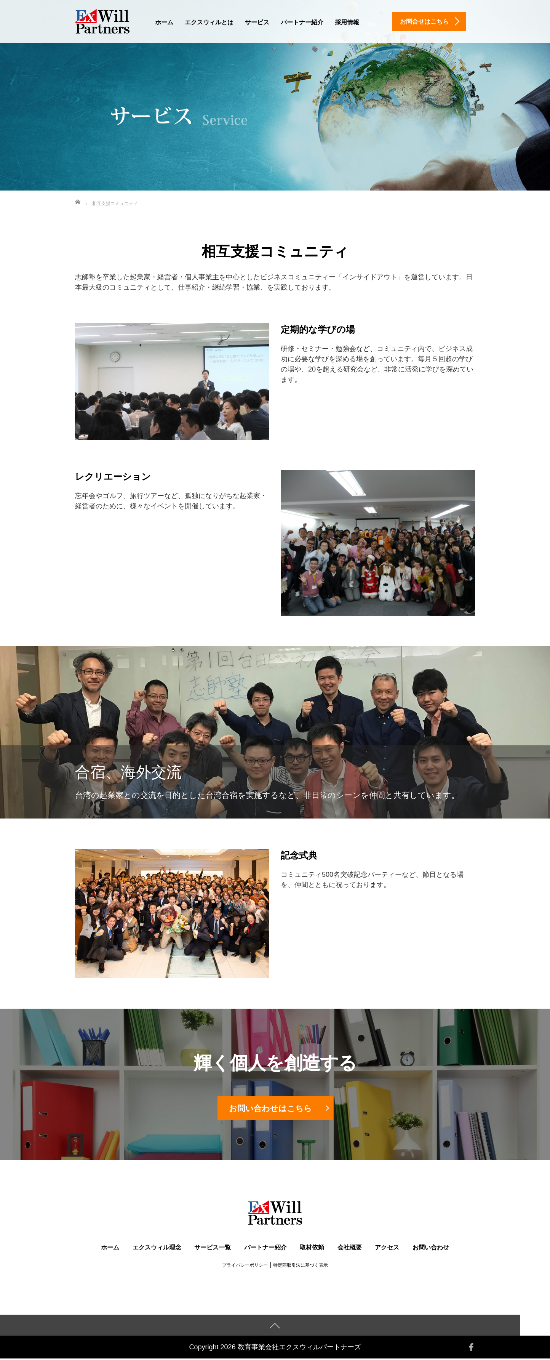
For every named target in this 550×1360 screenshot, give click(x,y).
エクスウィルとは (209, 22)
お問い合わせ (431, 1248)
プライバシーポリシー (245, 1266)
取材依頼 (312, 1248)
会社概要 (349, 1248)
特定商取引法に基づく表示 (300, 1266)
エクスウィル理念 (157, 1248)
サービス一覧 (212, 1248)
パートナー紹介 (302, 22)
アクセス (387, 1248)
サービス (257, 22)
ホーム (164, 22)
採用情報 (347, 22)
